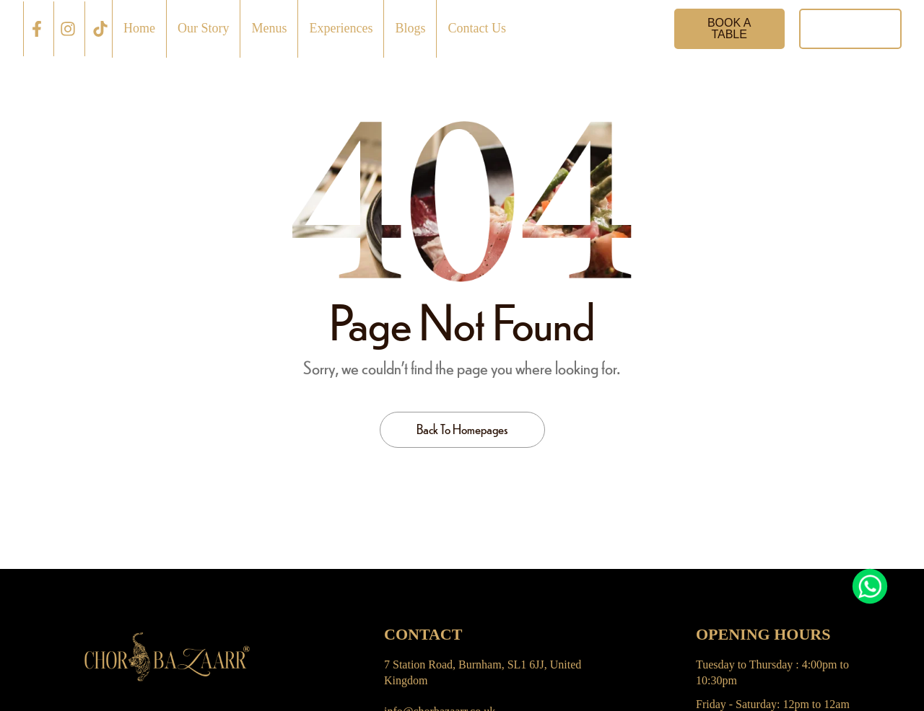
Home (139, 28)
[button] (729, 29)
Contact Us (477, 28)
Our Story (204, 28)
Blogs (410, 28)
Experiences (340, 28)
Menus (269, 28)
